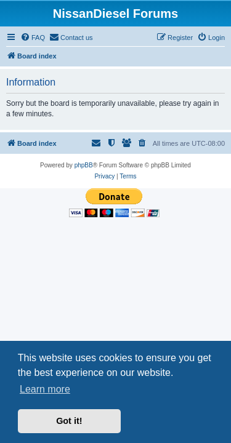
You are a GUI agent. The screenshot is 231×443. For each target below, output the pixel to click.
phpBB (84, 165)
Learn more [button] (45, 389)
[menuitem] (32, 37)
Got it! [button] (69, 421)
